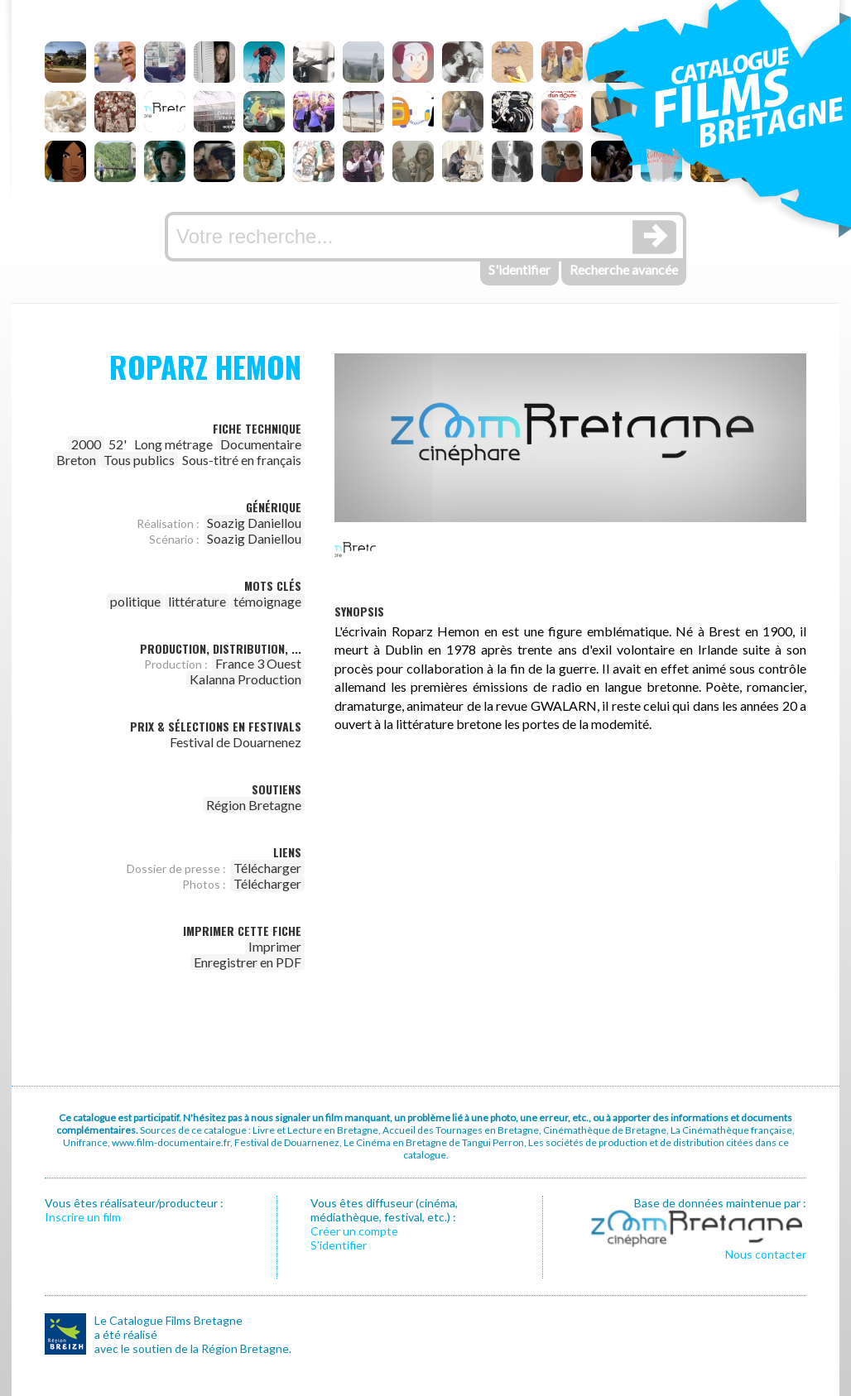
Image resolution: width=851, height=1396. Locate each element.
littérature (197, 601)
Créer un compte (354, 1231)
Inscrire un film (83, 1217)
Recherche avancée (624, 269)
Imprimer (274, 946)
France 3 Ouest (258, 663)
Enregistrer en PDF (247, 962)
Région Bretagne (253, 805)
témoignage (267, 601)
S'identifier (519, 269)
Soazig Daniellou (254, 522)
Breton (76, 460)
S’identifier (338, 1245)
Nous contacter (765, 1254)
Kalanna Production (245, 679)
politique (135, 601)
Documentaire (260, 444)
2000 (86, 444)
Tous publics (139, 460)
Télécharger (267, 867)
